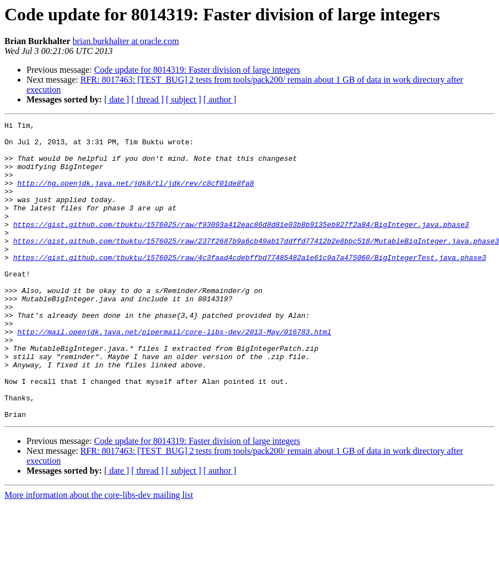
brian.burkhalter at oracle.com (126, 41)
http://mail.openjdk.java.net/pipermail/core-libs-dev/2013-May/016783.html (174, 374)
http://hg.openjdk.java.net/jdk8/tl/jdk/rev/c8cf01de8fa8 (135, 196)
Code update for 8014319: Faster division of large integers (197, 69)
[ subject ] (183, 99)
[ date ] (116, 99)
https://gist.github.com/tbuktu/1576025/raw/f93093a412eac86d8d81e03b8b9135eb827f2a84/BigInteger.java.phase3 (241, 246)
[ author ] (220, 99)
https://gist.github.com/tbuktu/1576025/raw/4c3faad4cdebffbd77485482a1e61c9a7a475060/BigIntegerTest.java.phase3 (249, 285)
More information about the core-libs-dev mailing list (98, 554)
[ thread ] (147, 99)
